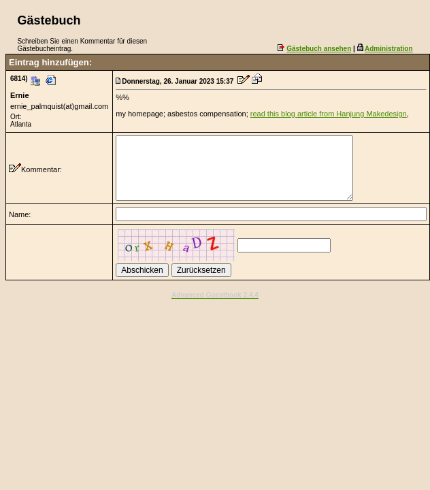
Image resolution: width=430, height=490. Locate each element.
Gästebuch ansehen (318, 48)
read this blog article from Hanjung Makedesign (328, 114)
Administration (389, 48)
